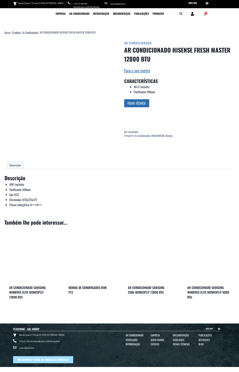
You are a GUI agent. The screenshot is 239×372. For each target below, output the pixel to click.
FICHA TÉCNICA (137, 101)
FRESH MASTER (157, 134)
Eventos (155, 343)
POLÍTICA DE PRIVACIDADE (139, 368)
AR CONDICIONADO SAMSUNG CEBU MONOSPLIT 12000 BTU (146, 288)
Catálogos (178, 338)
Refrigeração (101, 12)
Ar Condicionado (79, 12)
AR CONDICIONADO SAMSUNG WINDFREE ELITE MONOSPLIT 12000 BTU (27, 291)
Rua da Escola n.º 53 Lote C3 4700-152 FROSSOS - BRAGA (39, 2)
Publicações (141, 12)
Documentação (121, 12)
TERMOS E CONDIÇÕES (119, 368)
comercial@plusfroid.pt (119, 2)
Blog (201, 343)
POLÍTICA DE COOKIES (158, 368)
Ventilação (132, 338)
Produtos (158, 12)
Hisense (169, 134)
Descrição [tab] (15, 164)
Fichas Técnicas (181, 343)
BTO (208, 368)
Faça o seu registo (137, 69)
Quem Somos (157, 338)
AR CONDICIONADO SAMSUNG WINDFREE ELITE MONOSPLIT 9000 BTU (208, 291)
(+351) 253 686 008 (81, 2)
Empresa (61, 12)
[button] (181, 12)
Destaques (204, 338)
